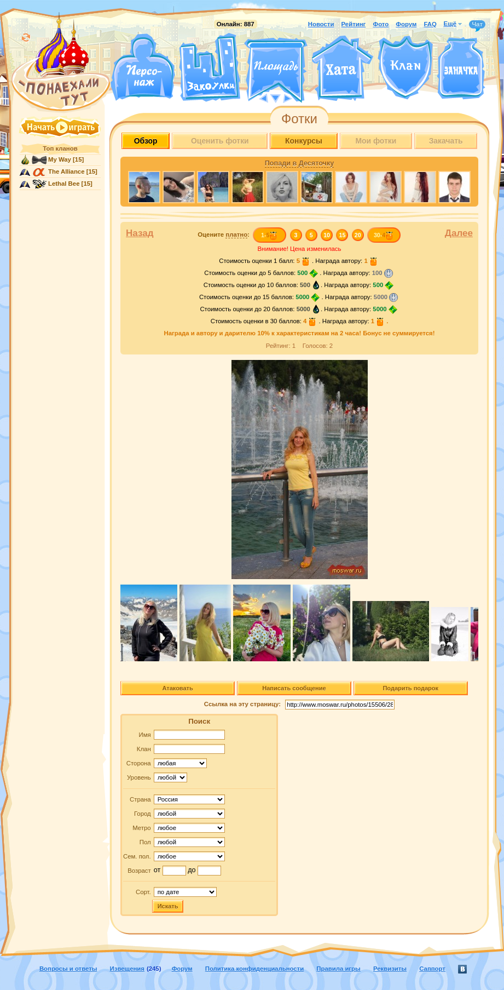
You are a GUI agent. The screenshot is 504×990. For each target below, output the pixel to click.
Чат (477, 24)
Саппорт (432, 968)
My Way (59, 159)
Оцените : (224, 234)
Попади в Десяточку (299, 163)
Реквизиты (390, 968)
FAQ (430, 24)
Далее (459, 233)
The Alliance (66, 171)
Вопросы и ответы (68, 968)
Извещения (127, 968)
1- (269, 235)
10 (326, 235)
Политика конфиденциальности (254, 968)
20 (358, 235)
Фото (381, 24)
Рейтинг (353, 24)
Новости (321, 24)
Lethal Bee (63, 183)
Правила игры (338, 968)
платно (236, 234)
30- (384, 235)
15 (342, 235)
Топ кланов (60, 148)
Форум (406, 24)
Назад (140, 233)
